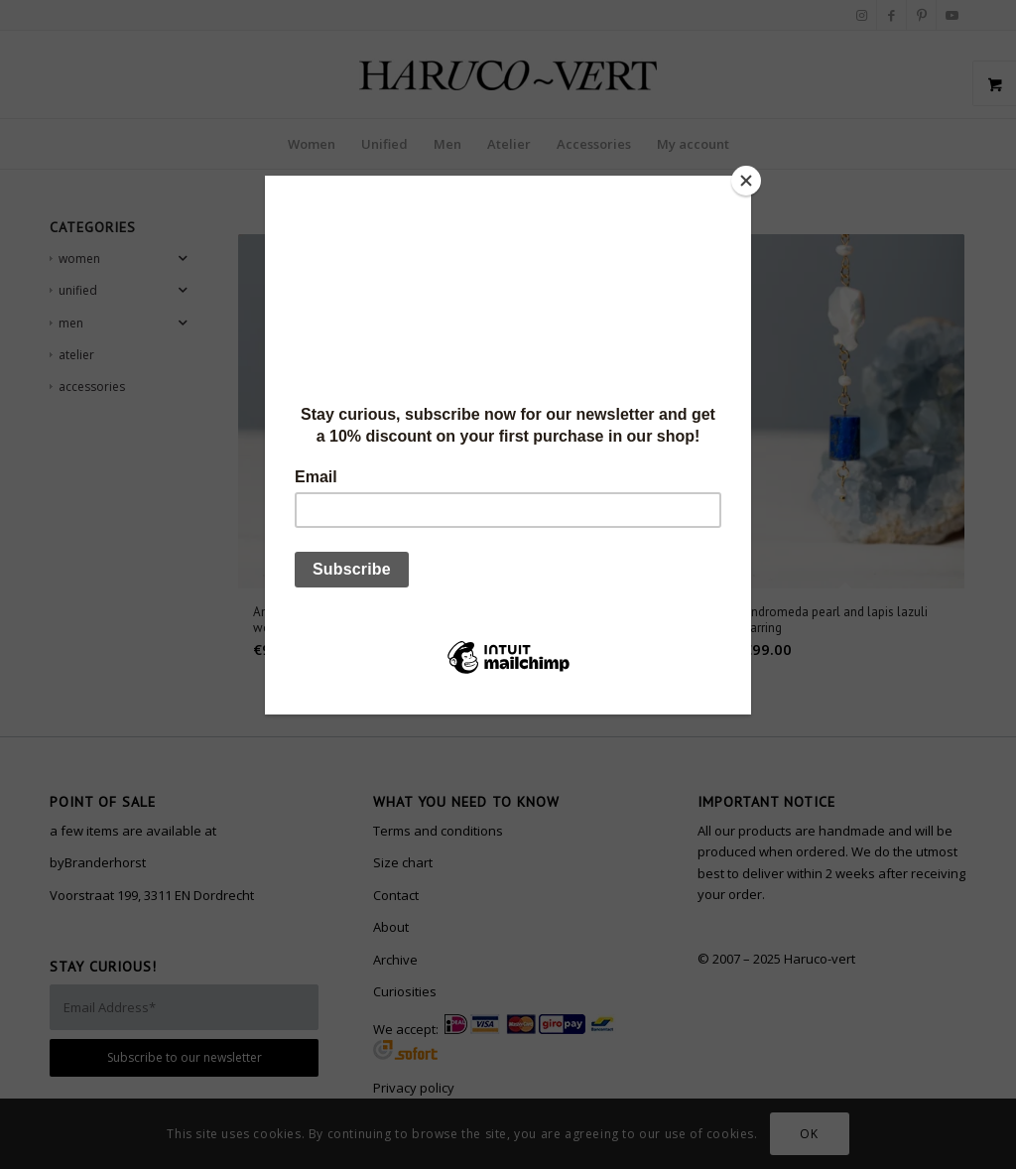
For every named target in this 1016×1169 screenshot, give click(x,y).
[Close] (746, 180)
